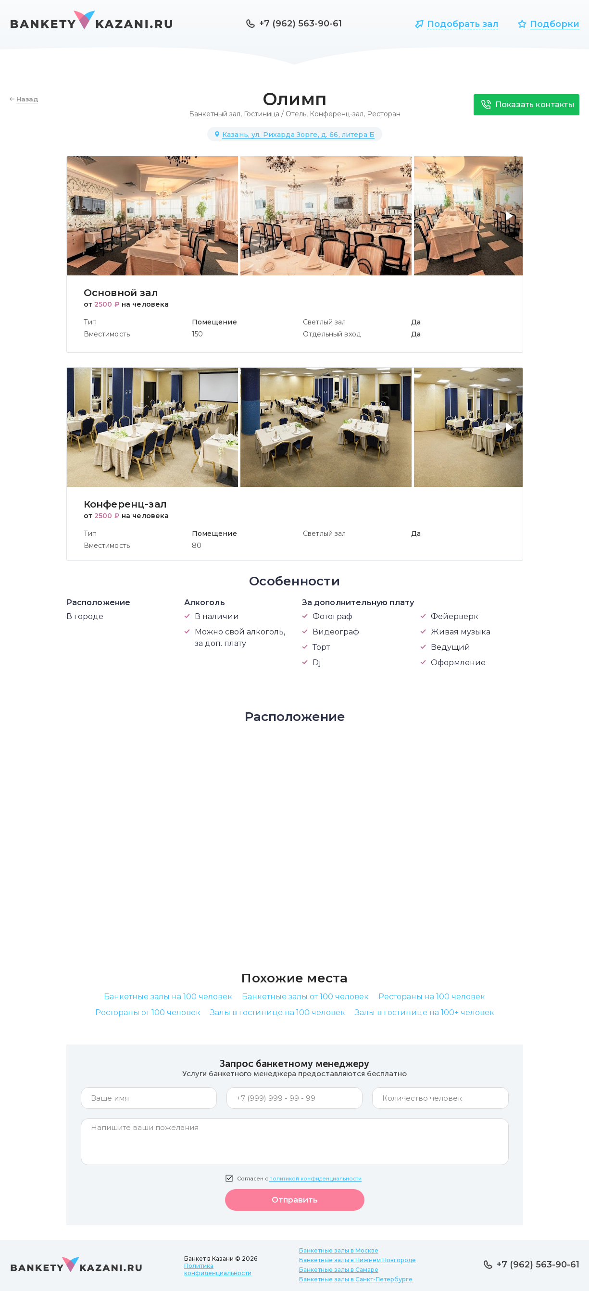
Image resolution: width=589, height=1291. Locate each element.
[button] (511, 221)
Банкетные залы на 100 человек (168, 996)
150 (197, 334)
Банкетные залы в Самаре (338, 1269)
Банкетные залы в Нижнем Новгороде (357, 1260)
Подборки (554, 24)
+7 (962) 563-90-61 (300, 23)
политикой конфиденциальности (315, 1178)
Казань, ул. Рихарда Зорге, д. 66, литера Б (298, 134)
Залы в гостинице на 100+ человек (424, 1012)
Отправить (295, 1199)
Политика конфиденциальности (217, 1269)
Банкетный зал (214, 114)
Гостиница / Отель (275, 114)
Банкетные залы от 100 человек (305, 996)
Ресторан (384, 114)
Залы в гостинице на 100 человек (277, 1012)
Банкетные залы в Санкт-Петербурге (356, 1279)
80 (196, 545)
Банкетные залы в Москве (338, 1250)
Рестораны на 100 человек (431, 996)
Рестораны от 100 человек (148, 1012)
